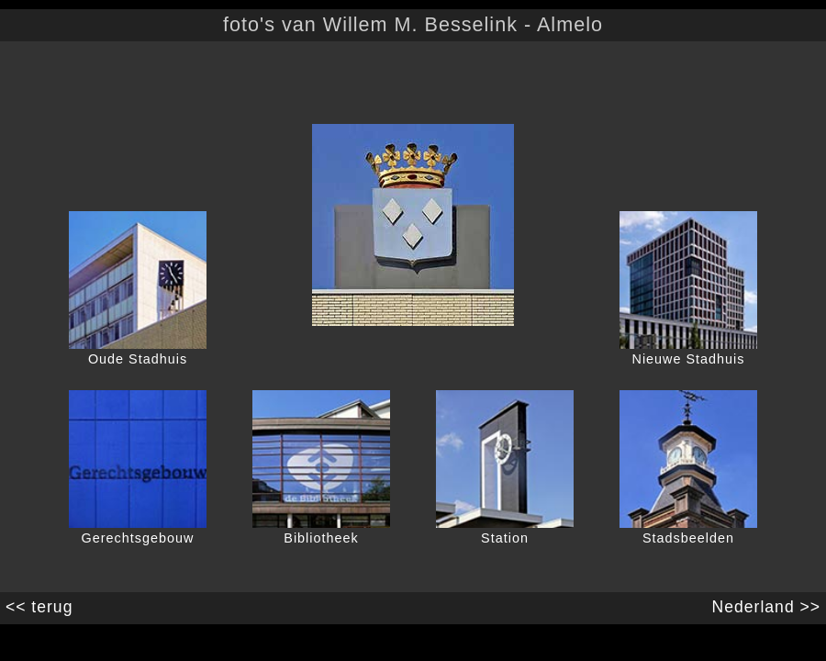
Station (505, 538)
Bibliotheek (321, 538)
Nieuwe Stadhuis (688, 359)
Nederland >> (768, 607)
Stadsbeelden (688, 538)
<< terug (36, 607)
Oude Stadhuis (137, 359)
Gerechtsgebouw (138, 538)
